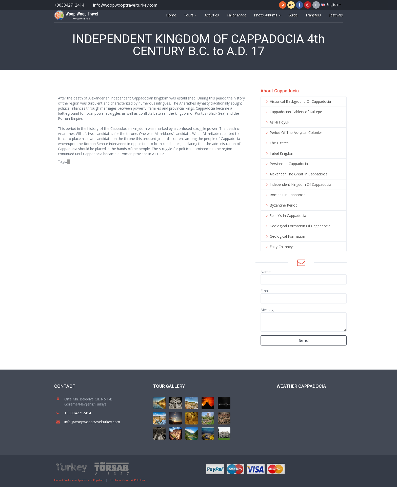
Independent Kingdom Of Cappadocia (298, 184)
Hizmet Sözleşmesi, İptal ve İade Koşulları (79, 480)
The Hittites (277, 142)
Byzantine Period (281, 205)
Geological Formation (285, 236)
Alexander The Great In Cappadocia (296, 174)
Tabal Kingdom (279, 153)
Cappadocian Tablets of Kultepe (293, 111)
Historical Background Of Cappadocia (298, 101)
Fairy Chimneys (279, 246)
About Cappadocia (280, 90)
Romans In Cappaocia (285, 194)
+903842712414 (69, 5)
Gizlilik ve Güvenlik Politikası (127, 480)
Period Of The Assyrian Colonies (294, 132)
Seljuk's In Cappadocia (285, 215)
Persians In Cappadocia (286, 163)
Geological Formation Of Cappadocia (297, 226)
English (331, 4)
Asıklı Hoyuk (277, 122)
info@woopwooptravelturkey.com (125, 5)
